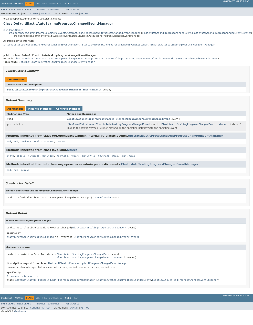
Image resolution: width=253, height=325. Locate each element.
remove (61, 141)
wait (115, 155)
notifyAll (88, 155)
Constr (34, 13)
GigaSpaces (20, 311)
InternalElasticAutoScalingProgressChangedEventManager (41, 44)
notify (75, 155)
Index (68, 4)
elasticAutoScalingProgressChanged (90, 119)
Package (18, 4)
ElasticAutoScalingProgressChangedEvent (166, 33)
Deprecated (55, 4)
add (9, 141)
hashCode (62, 155)
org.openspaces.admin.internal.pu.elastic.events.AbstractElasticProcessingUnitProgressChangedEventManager (74, 33)
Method (45, 13)
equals (21, 155)
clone (10, 155)
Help (75, 4)
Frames (41, 9)
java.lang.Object (13, 30)
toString (103, 155)
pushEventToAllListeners (37, 141)
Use (38, 4)
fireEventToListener (80, 124)
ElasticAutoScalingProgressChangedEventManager (182, 44)
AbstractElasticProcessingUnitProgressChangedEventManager (55, 58)
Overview (6, 4)
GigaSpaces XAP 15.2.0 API (236, 1)
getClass (48, 155)
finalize (33, 155)
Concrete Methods (68, 108)
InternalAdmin (92, 89)
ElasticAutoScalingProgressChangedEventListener (221, 33)
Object (72, 150)
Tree (44, 4)
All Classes (72, 9)
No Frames (53, 9)
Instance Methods (39, 108)
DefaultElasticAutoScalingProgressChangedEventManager (44, 89)
